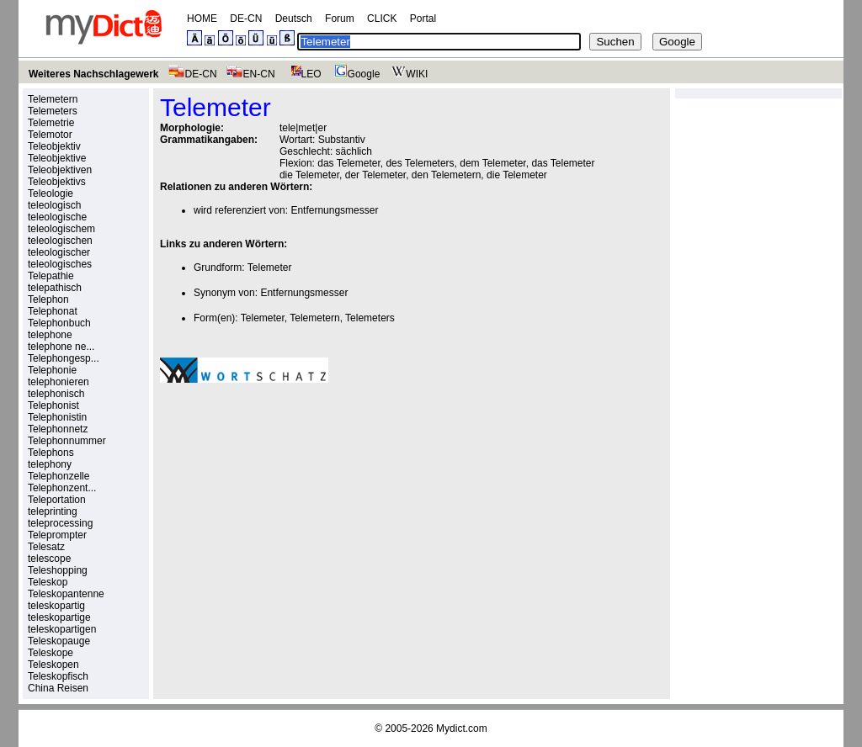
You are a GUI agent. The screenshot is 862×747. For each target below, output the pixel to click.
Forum (339, 18)
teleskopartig (56, 606)
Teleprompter (57, 535)
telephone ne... (61, 346)
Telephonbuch (59, 323)
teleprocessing (60, 523)
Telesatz (46, 547)
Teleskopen (53, 664)
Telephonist (53, 405)
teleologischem (61, 229)
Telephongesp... (63, 358)
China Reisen (58, 688)
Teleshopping (58, 570)
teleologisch (54, 205)
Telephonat (52, 311)
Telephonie (52, 370)
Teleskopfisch (58, 676)
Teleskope (50, 653)
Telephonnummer (67, 441)
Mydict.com (461, 728)
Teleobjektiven (60, 170)
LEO (303, 74)
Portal (423, 18)
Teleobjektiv (54, 146)
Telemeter (269, 267)
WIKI (408, 74)
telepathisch (55, 288)
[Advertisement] (301, 512)
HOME (202, 18)
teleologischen (60, 240)
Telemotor (50, 134)
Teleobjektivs (57, 182)
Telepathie (51, 276)
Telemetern (52, 99)
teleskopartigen (62, 629)
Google (355, 74)
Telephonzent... (62, 488)
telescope (49, 558)
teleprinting (52, 511)
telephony (50, 464)
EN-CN (250, 74)
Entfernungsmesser (334, 210)
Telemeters (52, 111)
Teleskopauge (59, 641)
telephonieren (58, 382)
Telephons (51, 452)
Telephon (48, 299)
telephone (50, 335)
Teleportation (57, 500)
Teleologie (50, 193)
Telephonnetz (58, 429)
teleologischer (59, 252)
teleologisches (60, 264)
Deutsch (293, 18)
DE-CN (246, 18)
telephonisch (56, 394)
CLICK (381, 18)
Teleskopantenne (66, 594)
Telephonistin (57, 417)
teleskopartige (59, 617)
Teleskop (47, 582)
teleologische (57, 217)
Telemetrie (51, 123)
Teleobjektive (57, 158)
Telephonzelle (58, 476)
